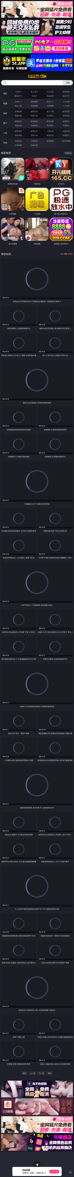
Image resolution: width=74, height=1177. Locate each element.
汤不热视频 (66, 141)
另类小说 (34, 135)
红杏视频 (18, 145)
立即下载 (54, 1171)
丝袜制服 (34, 106)
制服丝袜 (18, 115)
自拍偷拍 (34, 101)
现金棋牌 (50, 96)
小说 (5, 133)
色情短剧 (34, 145)
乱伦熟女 (50, 115)
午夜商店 (34, 141)
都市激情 (18, 131)
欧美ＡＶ (50, 101)
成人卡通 (50, 111)
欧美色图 (50, 121)
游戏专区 (66, 92)
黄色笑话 (50, 135)
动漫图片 (66, 121)
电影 (5, 113)
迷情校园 (18, 135)
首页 (24, 1073)
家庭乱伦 (34, 131)
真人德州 (34, 92)
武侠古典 (66, 131)
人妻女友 (50, 131)
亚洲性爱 (18, 111)
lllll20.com (37, 76)
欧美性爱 (66, 111)
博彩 (5, 93)
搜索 (68, 82)
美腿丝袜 (18, 125)
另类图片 (66, 125)
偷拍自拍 (34, 111)
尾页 (49, 1073)
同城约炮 (18, 141)
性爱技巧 (66, 135)
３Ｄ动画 (66, 101)
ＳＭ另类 (66, 106)
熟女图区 (50, 125)
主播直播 (50, 106)
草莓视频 (50, 141)
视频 (5, 103)
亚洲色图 (34, 121)
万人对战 (50, 92)
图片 (5, 123)
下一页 (41, 1073)
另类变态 (66, 115)
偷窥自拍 (18, 121)
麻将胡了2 (18, 96)
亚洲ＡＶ (18, 101)
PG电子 (18, 92)
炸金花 (34, 96)
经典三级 (34, 115)
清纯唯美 (34, 125)
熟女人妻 (18, 106)
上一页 (32, 1073)
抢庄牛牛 (66, 96)
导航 (5, 142)
